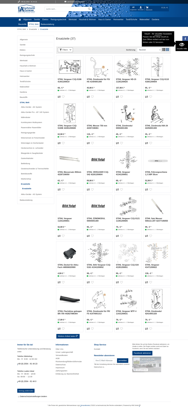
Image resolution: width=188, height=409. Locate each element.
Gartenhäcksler (27, 158)
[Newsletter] (104, 360)
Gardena (155, 19)
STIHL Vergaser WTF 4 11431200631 (126, 312)
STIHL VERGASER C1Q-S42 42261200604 (98, 173)
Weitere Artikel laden (68, 336)
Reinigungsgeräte (28, 133)
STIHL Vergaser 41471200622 (152, 266)
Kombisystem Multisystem (31, 122)
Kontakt (97, 349)
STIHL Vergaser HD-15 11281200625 (126, 80)
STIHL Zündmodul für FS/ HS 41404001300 (98, 80)
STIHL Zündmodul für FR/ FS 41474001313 (98, 312)
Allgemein (27, 19)
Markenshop (26, 179)
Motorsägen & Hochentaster (32, 143)
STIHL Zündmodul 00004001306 (124, 127)
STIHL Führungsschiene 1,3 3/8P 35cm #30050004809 (156, 173)
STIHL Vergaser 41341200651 (123, 173)
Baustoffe (22, 24)
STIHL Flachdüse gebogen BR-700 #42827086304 (70, 312)
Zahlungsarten (61, 371)
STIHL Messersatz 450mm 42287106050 (69, 173)
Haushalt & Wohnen (87, 19)
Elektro (45, 19)
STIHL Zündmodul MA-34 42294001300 (156, 127)
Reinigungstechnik (58, 19)
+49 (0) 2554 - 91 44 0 (26, 381)
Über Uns (59, 349)
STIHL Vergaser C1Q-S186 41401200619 (69, 80)
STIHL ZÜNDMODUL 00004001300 (96, 219)
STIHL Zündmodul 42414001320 (153, 312)
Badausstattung (47, 24)
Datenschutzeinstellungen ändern (32, 396)
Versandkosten (62, 355)
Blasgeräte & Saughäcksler (32, 153)
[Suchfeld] (66, 9)
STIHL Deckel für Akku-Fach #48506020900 (68, 266)
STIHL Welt (33, 24)
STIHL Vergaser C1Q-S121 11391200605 (128, 219)
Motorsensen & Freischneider (33, 138)
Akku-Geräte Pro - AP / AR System (35, 112)
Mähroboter (25, 117)
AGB (57, 358)
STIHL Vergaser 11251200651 (65, 219)
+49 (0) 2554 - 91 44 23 (27, 364)
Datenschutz (61, 365)
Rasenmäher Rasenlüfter (31, 127)
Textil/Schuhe (131, 19)
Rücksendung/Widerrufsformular (69, 361)
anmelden (122, 360)
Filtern (65, 50)
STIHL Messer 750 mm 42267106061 (97, 127)
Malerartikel (145, 19)
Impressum (60, 368)
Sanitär (37, 19)
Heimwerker (118, 19)
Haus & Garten (104, 19)
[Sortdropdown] (149, 50)
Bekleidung (25, 163)
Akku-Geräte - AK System (31, 107)
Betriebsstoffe (26, 174)
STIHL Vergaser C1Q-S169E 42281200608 (67, 127)
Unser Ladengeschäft (64, 352)
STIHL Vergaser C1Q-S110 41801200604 (157, 80)
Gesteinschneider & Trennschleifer (35, 169)
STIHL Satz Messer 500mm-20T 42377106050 (156, 219)
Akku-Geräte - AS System (31, 194)
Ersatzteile (33, 29)
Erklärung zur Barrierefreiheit (67, 374)
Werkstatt (73, 19)
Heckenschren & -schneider (32, 148)
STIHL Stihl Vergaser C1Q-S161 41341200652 (99, 266)
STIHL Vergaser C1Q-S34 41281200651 (127, 266)
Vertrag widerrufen (25, 391)
